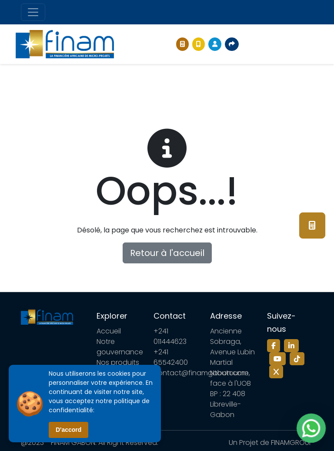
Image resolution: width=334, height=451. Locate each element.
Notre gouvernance (120, 347)
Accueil (109, 331)
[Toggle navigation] (33, 12)
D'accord (68, 429)
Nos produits (118, 362)
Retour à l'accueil (167, 253)
